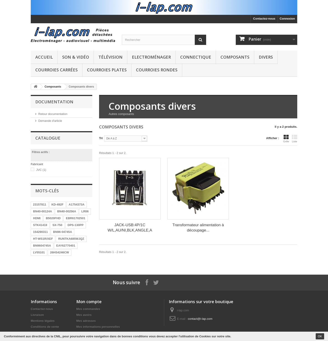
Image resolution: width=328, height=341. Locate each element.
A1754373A (77, 204)
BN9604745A (42, 245)
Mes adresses (86, 321)
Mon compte (89, 301)
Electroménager (151, 57)
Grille (286, 139)
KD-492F (57, 204)
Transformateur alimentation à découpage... (198, 227)
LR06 (85, 211)
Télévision (110, 57)
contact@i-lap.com (200, 318)
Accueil (44, 57)
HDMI (37, 218)
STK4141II (40, 225)
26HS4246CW (59, 252)
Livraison (37, 315)
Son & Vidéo (75, 57)
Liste (294, 139)
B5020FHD (53, 218)
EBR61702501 (75, 218)
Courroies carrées (56, 70)
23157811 (39, 204)
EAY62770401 (65, 245)
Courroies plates (107, 70)
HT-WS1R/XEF (43, 238)
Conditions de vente (45, 326)
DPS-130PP (76, 225)
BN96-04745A (62, 232)
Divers (266, 57)
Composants (234, 57)
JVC (41, 170)
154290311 (40, 232)
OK (320, 336)
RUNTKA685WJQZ (71, 238)
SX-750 (57, 225)
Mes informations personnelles (98, 326)
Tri (101, 138)
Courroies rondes (156, 70)
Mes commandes (88, 309)
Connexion (287, 18)
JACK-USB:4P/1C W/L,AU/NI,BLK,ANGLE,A (130, 227)
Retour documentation (52, 114)
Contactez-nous (264, 18)
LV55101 (39, 252)
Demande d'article (50, 120)
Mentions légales (43, 321)
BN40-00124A (42, 211)
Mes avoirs (84, 315)
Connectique (195, 57)
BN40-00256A (66, 211)
